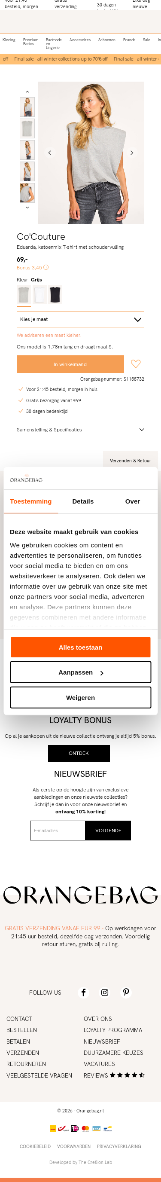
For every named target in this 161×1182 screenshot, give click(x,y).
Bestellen (21, 1030)
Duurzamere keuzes (113, 1053)
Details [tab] (83, 501)
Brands (129, 40)
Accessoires (80, 40)
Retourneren (26, 1064)
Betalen (18, 1041)
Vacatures (99, 1064)
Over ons (98, 1019)
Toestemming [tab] (31, 501)
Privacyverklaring (119, 1146)
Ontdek (79, 753)
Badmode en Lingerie (54, 43)
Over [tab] (132, 501)
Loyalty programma (113, 1030)
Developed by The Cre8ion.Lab (80, 1162)
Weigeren (80, 697)
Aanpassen (80, 672)
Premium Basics (30, 41)
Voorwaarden (74, 1146)
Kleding (9, 40)
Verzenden (22, 1053)
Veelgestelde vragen (39, 1075)
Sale (146, 40)
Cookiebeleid (35, 1146)
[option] (62, 59)
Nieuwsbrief (102, 1041)
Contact (19, 1019)
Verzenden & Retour (130, 461)
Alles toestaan (81, 647)
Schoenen (106, 40)
